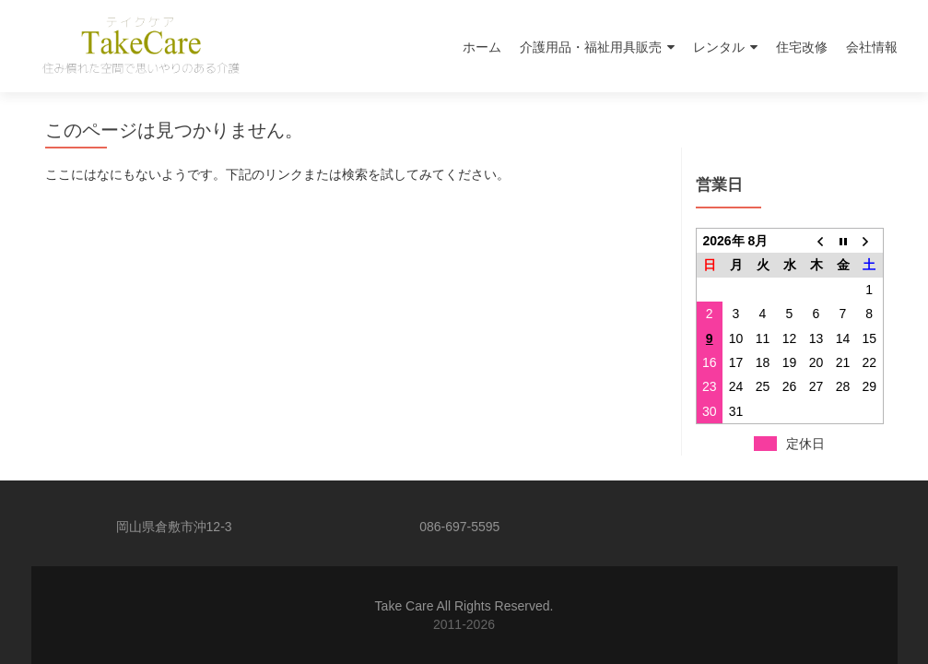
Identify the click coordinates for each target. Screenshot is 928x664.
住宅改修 (802, 47)
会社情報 (872, 47)
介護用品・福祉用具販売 (591, 47)
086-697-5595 (459, 526)
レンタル (719, 47)
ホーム (482, 47)
